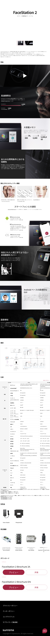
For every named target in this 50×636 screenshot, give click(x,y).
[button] (21, 43)
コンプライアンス (8, 617)
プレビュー (13, 572)
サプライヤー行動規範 (10, 622)
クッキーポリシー (9, 611)
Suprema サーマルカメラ (10, 322)
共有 (36, 572)
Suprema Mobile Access (12, 209)
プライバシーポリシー (10, 605)
